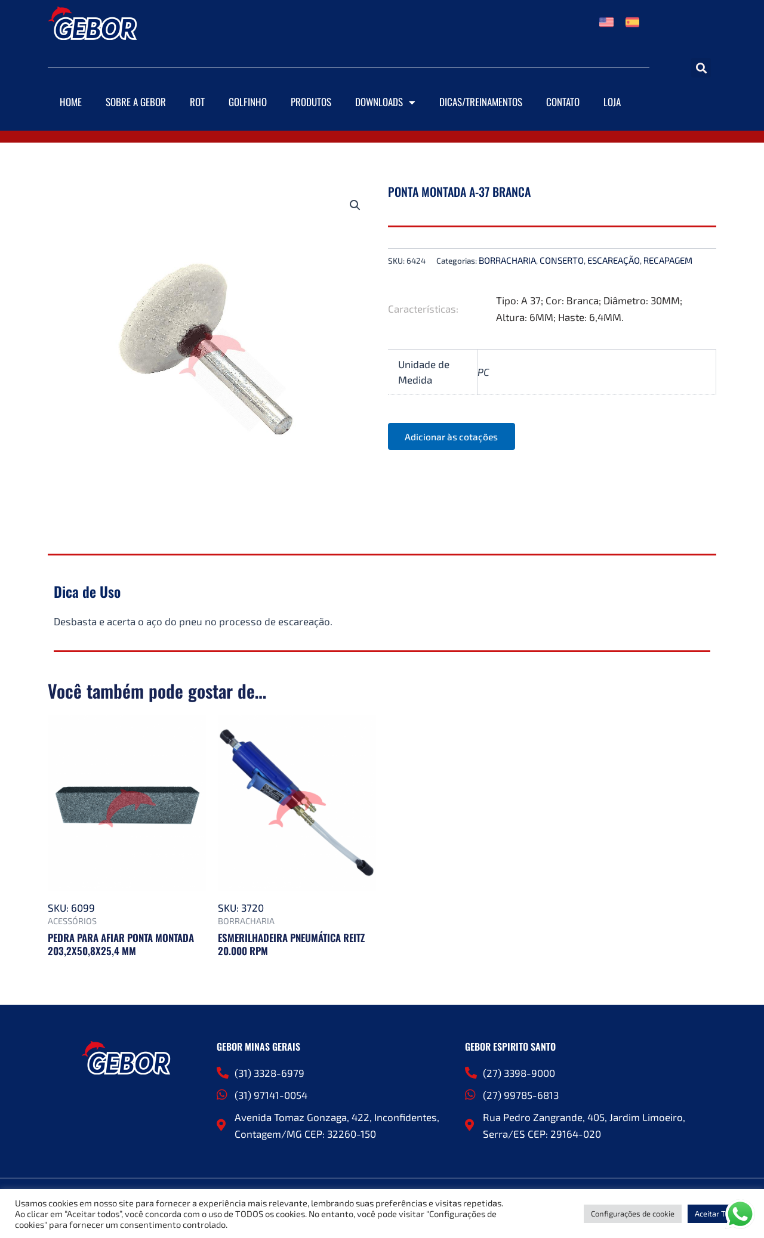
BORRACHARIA (507, 260)
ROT (197, 101)
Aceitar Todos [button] (718, 1213)
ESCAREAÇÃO (613, 260)
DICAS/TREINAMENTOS (480, 101)
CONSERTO (562, 260)
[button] (701, 68)
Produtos (311, 101)
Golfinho (248, 101)
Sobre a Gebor (136, 101)
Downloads (385, 102)
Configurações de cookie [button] (632, 1213)
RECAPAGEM (667, 260)
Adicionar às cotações (453, 436)
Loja (612, 101)
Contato (563, 101)
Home (71, 101)
